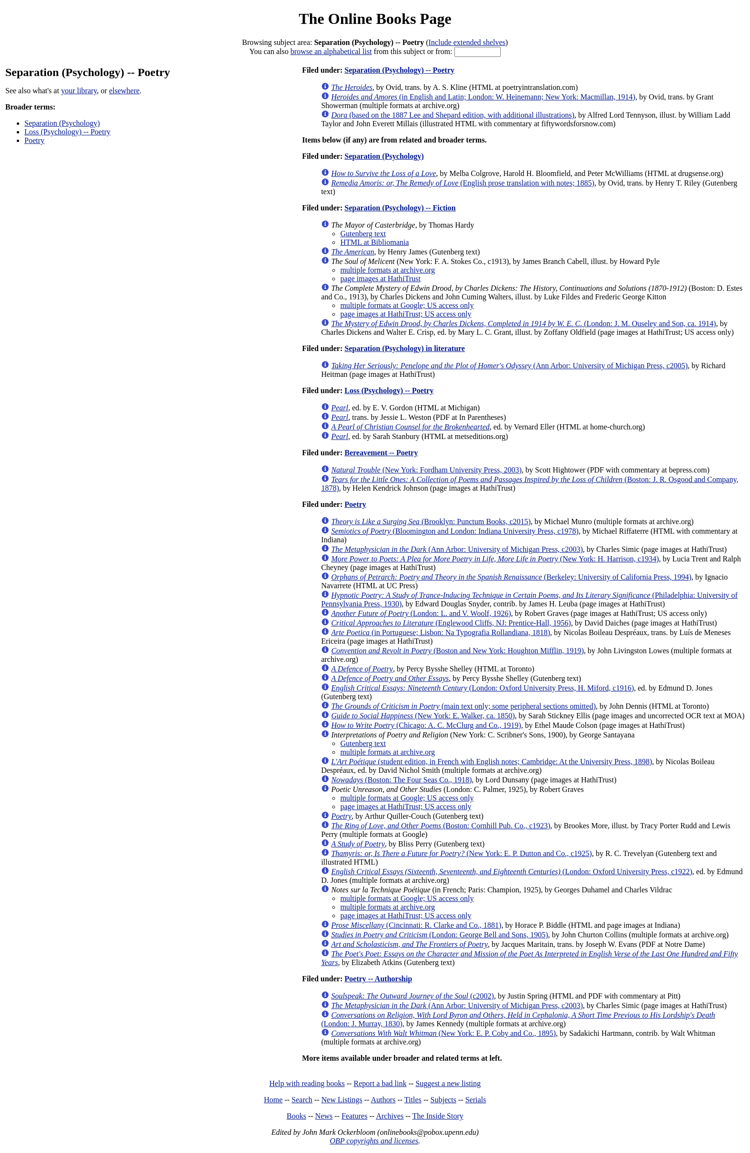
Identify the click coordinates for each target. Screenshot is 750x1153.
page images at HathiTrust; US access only (405, 314)
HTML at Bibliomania (374, 242)
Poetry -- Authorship (378, 979)
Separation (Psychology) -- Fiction (399, 208)
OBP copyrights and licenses (374, 1141)
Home (273, 1100)
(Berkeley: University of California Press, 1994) (511, 577)
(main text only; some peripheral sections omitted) (463, 706)
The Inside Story (437, 1116)
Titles (412, 1100)
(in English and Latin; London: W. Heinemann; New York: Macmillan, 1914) (483, 97)
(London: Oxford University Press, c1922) (511, 871)
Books (296, 1116)
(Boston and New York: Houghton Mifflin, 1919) (457, 651)
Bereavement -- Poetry (381, 453)
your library (79, 91)
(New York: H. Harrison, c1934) (495, 559)
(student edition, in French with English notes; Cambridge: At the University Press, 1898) (491, 762)
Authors (383, 1100)
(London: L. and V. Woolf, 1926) (421, 613)
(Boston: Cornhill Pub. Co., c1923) (440, 826)
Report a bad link (380, 1083)
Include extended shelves (467, 42)
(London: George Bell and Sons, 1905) (439, 935)
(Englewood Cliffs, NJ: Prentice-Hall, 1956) (451, 623)
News (323, 1116)
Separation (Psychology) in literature (404, 348)
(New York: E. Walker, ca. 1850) (423, 716)
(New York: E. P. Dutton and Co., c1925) (461, 853)
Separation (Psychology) (62, 123)
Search (302, 1100)
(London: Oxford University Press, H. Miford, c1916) (482, 688)
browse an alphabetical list (331, 51)
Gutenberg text (363, 234)
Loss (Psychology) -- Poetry (67, 132)
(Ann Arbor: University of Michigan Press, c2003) (457, 549)
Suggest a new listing (448, 1083)
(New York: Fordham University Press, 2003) (426, 470)
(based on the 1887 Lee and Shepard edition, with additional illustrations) (452, 115)
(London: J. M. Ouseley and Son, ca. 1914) (523, 323)
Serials (475, 1100)
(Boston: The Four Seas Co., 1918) (401, 780)
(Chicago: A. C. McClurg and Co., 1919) (426, 725)
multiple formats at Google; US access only (407, 305)
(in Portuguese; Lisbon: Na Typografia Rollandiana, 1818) (440, 632)
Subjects (443, 1100)
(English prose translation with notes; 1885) (462, 183)
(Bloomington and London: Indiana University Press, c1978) (454, 531)
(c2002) (412, 996)
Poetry (34, 140)
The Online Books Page (374, 18)
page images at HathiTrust (380, 279)
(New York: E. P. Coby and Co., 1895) (443, 1033)
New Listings (342, 1100)
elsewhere (124, 91)
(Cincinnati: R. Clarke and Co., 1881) (416, 925)
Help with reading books (307, 1083)
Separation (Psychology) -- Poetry (399, 70)
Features (354, 1116)
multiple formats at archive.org (387, 270)
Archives (390, 1116)
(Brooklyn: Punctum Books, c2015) (430, 521)
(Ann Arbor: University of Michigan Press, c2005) (509, 366)
